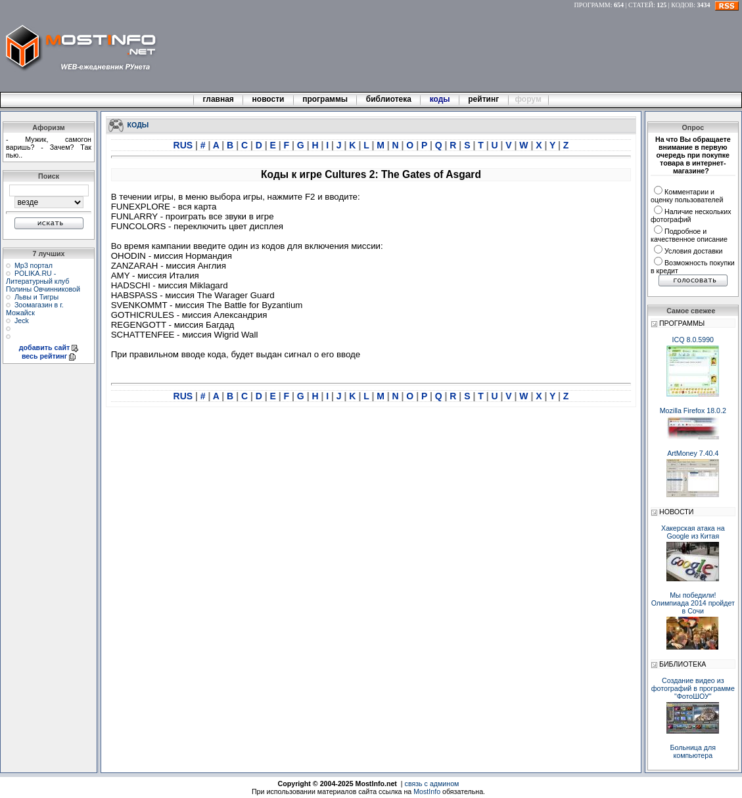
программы (325, 99)
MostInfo (426, 791)
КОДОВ (682, 5)
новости (268, 99)
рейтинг (484, 99)
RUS (184, 145)
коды (439, 99)
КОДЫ (138, 124)
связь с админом (432, 783)
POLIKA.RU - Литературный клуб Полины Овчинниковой (43, 281)
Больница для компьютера (693, 751)
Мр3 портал (33, 265)
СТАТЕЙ (640, 5)
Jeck (21, 320)
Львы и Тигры (36, 297)
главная (218, 99)
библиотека (388, 99)
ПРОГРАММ (592, 5)
